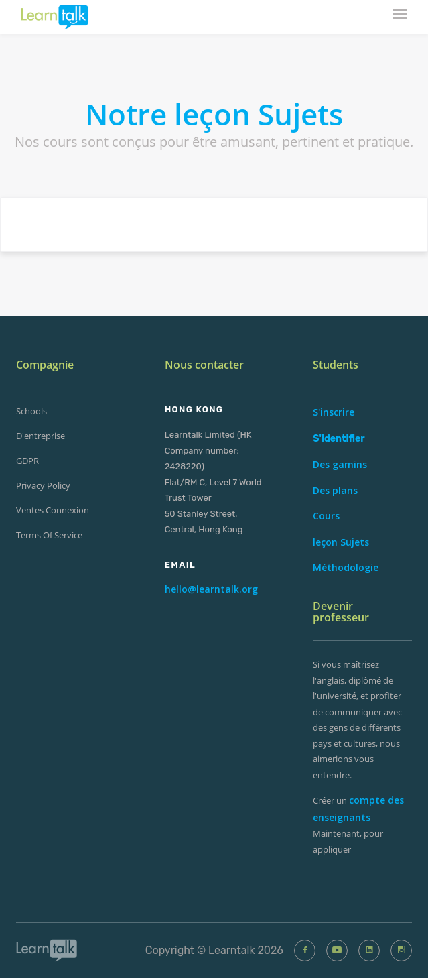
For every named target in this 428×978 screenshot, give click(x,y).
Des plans (335, 490)
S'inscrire (333, 412)
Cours (326, 515)
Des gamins (340, 464)
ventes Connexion (52, 510)
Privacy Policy (43, 485)
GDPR (27, 460)
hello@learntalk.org (211, 589)
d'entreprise (40, 436)
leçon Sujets (341, 542)
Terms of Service (49, 535)
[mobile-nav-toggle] (400, 15)
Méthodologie (345, 567)
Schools (31, 411)
